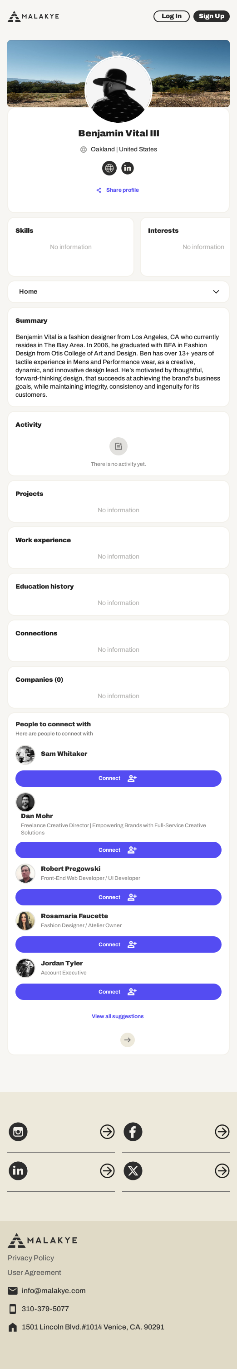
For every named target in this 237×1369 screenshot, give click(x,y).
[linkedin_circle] (127, 168)
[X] (176, 1176)
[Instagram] (61, 1137)
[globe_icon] (109, 168)
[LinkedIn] (61, 1176)
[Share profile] (117, 190)
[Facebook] (176, 1137)
